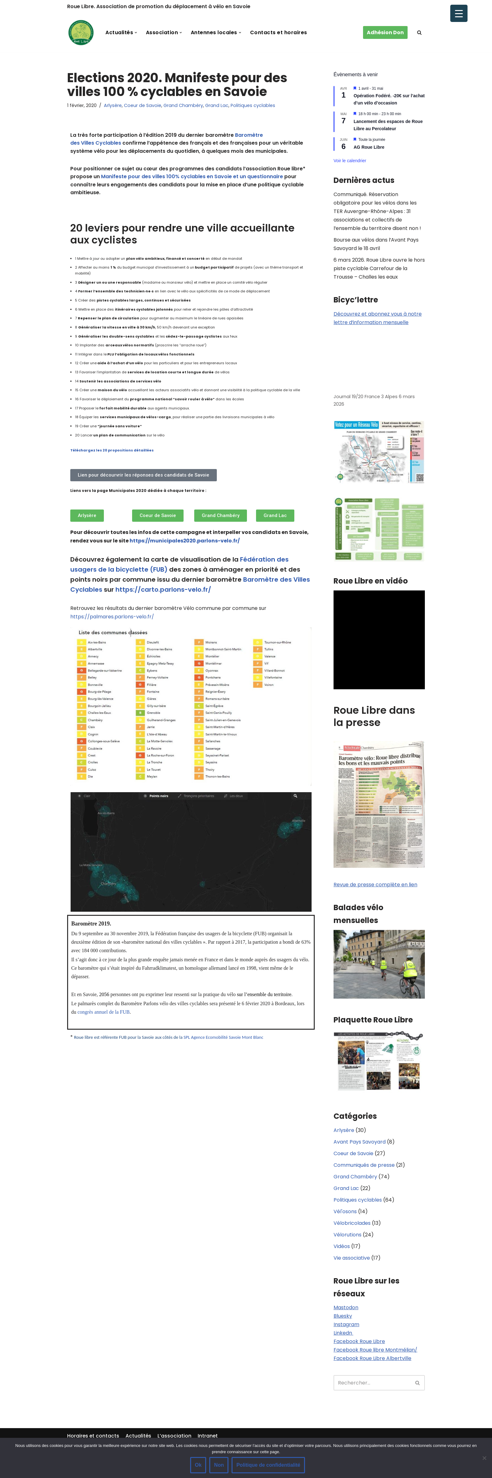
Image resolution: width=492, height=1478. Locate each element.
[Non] (484, 1458)
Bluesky (343, 1317)
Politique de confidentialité (268, 1465)
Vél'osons (345, 1213)
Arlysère (113, 105)
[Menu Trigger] (459, 13)
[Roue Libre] (81, 32)
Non (219, 1465)
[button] (136, 32)
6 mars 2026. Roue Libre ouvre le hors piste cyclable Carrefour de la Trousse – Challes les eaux (379, 269)
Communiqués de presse (364, 1166)
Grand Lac (216, 105)
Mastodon (346, 1309)
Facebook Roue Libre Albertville (372, 1360)
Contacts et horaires (279, 32)
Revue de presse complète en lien (375, 885)
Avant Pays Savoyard (360, 1143)
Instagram (346, 1326)
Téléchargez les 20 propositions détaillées (112, 450)
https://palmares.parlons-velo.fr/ (112, 617)
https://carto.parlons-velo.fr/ (163, 590)
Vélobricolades (352, 1224)
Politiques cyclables (253, 105)
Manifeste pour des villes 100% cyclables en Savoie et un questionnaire (192, 176)
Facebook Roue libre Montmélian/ (375, 1352)
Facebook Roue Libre (359, 1343)
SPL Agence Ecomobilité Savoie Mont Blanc (223, 1038)
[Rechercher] (419, 32)
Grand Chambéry (183, 105)
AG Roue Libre (369, 147)
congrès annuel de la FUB (104, 1013)
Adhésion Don (385, 32)
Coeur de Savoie (142, 105)
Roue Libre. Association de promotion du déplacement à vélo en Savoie (158, 6)
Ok (198, 1465)
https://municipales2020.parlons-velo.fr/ (185, 541)
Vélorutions (347, 1236)
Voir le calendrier (350, 160)
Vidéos (342, 1247)
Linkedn (343, 1335)
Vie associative (352, 1259)
